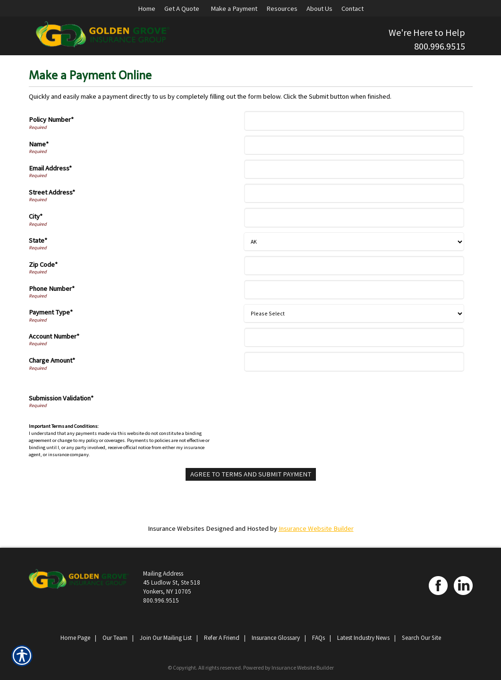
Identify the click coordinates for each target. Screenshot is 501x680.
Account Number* (54, 336)
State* (38, 240)
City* (35, 216)
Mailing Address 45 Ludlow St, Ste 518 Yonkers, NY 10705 (171, 582)
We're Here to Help (427, 32)
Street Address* (52, 192)
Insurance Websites (176, 528)
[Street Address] (354, 193)
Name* (39, 144)
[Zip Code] (354, 265)
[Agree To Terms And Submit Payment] (251, 474)
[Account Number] (354, 337)
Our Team (114, 638)
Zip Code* (43, 264)
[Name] (354, 145)
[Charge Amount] (354, 361)
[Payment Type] (354, 313)
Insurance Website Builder (316, 528)
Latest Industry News (363, 638)
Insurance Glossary (276, 638)
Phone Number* (52, 288)
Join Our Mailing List (166, 638)
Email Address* (50, 168)
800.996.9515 (439, 46)
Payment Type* (51, 312)
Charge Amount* (52, 360)
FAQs (318, 638)
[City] (354, 217)
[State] (354, 241)
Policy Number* (51, 119)
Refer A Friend (221, 638)
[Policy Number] (354, 120)
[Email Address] (354, 169)
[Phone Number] (354, 289)
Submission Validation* (61, 398)
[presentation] (318, 399)
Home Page (75, 638)
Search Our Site (421, 638)
